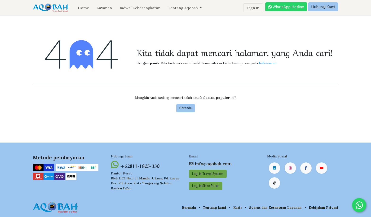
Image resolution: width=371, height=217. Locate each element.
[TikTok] (274, 183)
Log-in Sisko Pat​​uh (205, 186)
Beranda (185, 108)
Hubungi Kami (323, 6)
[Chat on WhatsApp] (359, 205)
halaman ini (267, 63)
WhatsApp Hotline (286, 6)
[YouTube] (321, 168)
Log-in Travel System (208, 174)
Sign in (253, 7)
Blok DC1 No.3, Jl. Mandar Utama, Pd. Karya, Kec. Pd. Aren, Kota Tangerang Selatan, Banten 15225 (145, 183)
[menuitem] (83, 8)
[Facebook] (306, 168)
